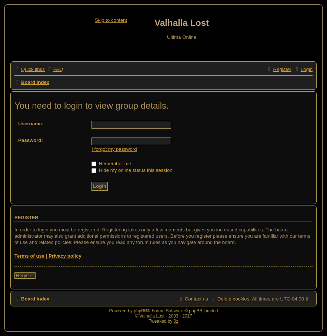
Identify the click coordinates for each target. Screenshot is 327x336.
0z (176, 321)
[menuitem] (55, 69)
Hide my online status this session (131, 170)
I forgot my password (114, 149)
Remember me (111, 163)
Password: (30, 140)
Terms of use (29, 256)
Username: (30, 123)
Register (25, 275)
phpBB (140, 310)
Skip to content (111, 20)
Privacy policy (65, 256)
